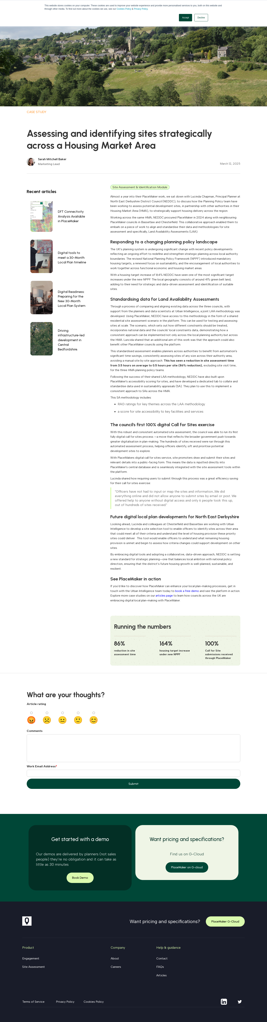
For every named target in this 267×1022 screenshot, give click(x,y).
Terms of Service (33, 1001)
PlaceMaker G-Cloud (225, 921)
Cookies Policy (124, 9)
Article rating (36, 704)
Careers (116, 967)
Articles (161, 975)
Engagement (30, 958)
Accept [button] (185, 17)
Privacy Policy (141, 9)
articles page (164, 595)
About (115, 958)
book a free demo (187, 591)
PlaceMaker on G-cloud (187, 867)
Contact (162, 958)
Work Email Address (41, 766)
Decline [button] (201, 17)
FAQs (160, 967)
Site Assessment (33, 967)
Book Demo (80, 877)
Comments (34, 731)
